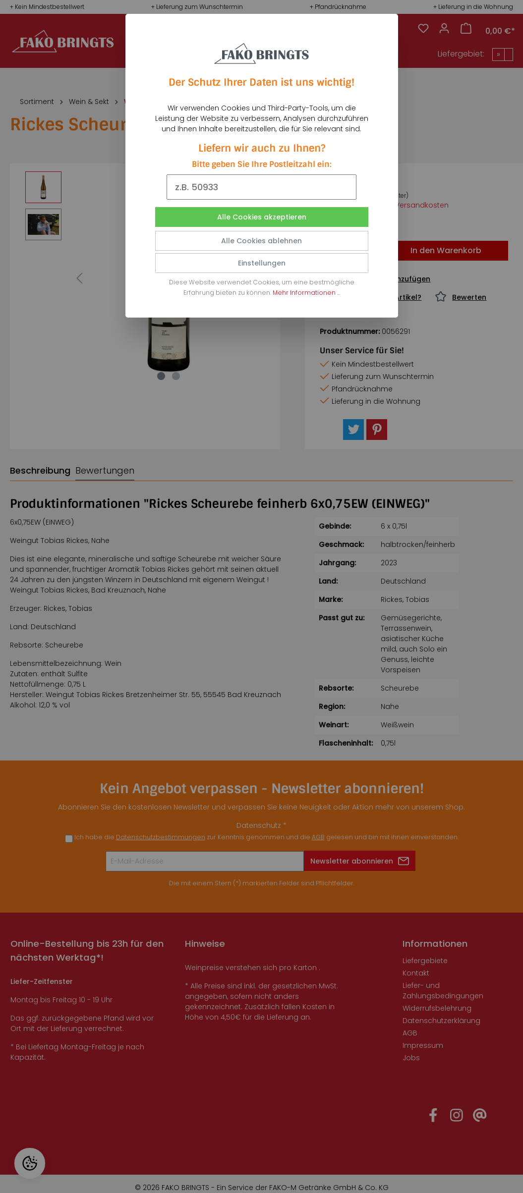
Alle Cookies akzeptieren (261, 217)
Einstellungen (262, 263)
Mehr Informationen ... (306, 292)
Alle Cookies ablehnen (261, 241)
